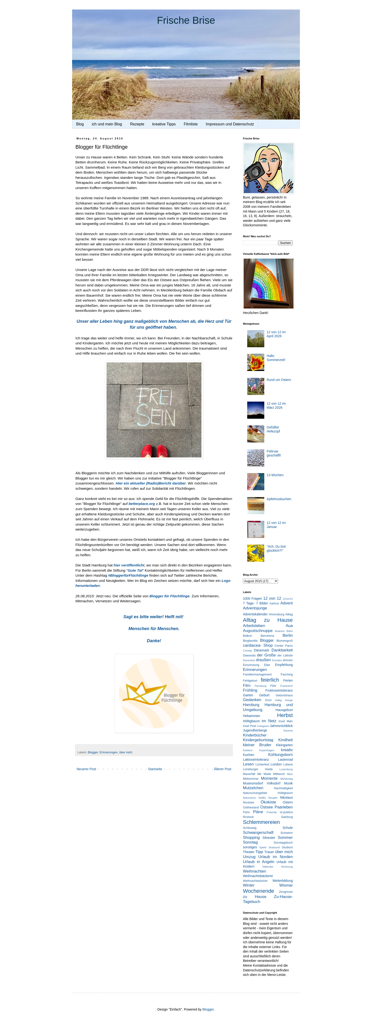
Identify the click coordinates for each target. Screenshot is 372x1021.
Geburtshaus (284, 695)
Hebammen (251, 716)
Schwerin (286, 833)
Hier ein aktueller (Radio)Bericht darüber (151, 483)
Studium (287, 847)
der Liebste (285, 655)
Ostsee (266, 807)
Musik (288, 783)
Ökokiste (268, 802)
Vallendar (267, 866)
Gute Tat (135, 570)
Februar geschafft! (274, 453)
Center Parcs (283, 645)
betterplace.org (142, 504)
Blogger (93, 752)
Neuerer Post (86, 769)
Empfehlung (284, 665)
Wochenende (258, 891)
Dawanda (249, 655)
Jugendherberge (255, 730)
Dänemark (261, 650)
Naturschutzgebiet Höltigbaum (268, 793)
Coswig (247, 650)
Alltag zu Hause (268, 620)
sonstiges (250, 847)
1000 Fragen (252, 598)
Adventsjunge (255, 608)
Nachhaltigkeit (283, 788)
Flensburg (260, 685)
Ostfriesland (251, 807)
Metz (290, 774)
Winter (248, 885)
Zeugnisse (286, 891)
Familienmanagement (257, 674)
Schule (288, 828)
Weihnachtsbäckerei (258, 876)
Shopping (251, 837)
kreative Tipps (164, 124)
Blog (80, 124)
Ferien (288, 680)
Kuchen (248, 755)
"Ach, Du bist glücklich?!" (276, 548)
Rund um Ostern (279, 380)
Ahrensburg (276, 614)
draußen (263, 660)
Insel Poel (249, 726)
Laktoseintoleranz (256, 759)
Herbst (285, 715)
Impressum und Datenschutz (230, 124)
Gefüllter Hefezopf (273, 429)
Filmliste (191, 124)
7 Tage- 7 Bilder (255, 603)
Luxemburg (286, 769)
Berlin (288, 635)
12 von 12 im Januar (276, 525)
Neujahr (273, 797)
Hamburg (251, 705)
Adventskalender (255, 614)
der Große (266, 655)
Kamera (288, 730)
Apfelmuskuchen (279, 499)
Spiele (262, 847)
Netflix (262, 797)
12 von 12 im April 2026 (276, 334)
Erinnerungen (109, 752)
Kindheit (285, 740)
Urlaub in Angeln (258, 862)
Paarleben (283, 807)
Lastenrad (285, 759)
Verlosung (287, 866)
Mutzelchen (253, 788)
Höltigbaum (251, 721)
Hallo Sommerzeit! (276, 358)
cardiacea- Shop (258, 645)
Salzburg (287, 817)
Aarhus (274, 603)
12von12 (288, 598)
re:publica (286, 812)
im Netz (269, 721)
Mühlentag (286, 778)
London (276, 764)
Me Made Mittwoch (271, 774)
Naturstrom (249, 797)
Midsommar (251, 778)
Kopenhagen (266, 750)
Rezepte (137, 124)
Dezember (249, 660)
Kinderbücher (255, 735)
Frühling (250, 690)
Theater (248, 852)
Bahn (290, 631)
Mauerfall (249, 774)
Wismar (286, 885)
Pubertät (272, 812)
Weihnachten (254, 871)
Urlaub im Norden (275, 857)
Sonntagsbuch (283, 842)
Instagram (263, 726)
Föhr (273, 686)
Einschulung (251, 665)
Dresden (277, 660)
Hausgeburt (284, 710)
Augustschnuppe (258, 630)
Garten (248, 695)
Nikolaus (286, 797)
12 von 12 (272, 598)
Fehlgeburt (250, 680)
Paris (246, 812)
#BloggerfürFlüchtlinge (128, 575)
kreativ (287, 750)
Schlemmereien (261, 822)
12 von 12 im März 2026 (276, 405)
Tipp (259, 852)
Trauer (269, 852)
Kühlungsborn (280, 754)
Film (247, 685)
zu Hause (254, 896)
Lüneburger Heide (258, 769)
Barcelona (267, 635)
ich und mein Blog (107, 124)
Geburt (264, 695)
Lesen (248, 764)
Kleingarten (284, 745)
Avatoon (280, 631)
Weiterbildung (283, 881)
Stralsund (274, 847)
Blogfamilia (250, 640)
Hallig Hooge (284, 700)
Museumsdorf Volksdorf (261, 783)
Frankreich (286, 685)
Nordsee (248, 802)
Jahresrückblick (281, 726)
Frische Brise (186, 20)
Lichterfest (262, 764)
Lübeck (288, 764)
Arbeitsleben (254, 625)
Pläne (258, 812)
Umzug (249, 857)
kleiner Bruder (257, 745)
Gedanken (252, 700)
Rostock (248, 817)
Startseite (155, 769)
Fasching (287, 674)
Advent (286, 603)
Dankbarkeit (282, 650)
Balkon (247, 635)
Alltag (289, 614)
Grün (268, 700)
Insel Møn (286, 721)
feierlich (270, 680)
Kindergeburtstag (258, 740)
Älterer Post (222, 769)
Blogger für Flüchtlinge (169, 596)
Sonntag (250, 842)
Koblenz (247, 750)
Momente (269, 778)
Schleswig (249, 828)
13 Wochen (275, 475)
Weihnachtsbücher (255, 881)
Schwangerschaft (258, 832)
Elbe (267, 665)
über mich (125, 752)
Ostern (288, 802)
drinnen (288, 660)
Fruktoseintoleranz (279, 690)
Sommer (285, 837)
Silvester (268, 838)
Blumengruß (284, 640)
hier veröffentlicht (129, 565)
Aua (289, 625)
